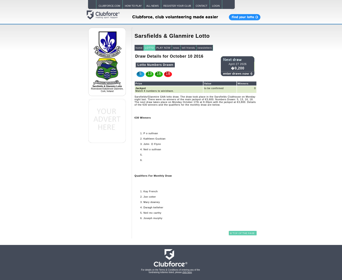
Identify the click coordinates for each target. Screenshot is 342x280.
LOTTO (149, 47)
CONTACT (201, 5)
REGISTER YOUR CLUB (177, 5)
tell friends (188, 47)
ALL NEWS (152, 5)
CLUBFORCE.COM (109, 5)
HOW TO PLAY (133, 5)
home (139, 47)
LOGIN (216, 5)
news (176, 47)
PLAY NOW (163, 47)
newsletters (205, 47)
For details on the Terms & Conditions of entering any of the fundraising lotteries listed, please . (170, 271)
